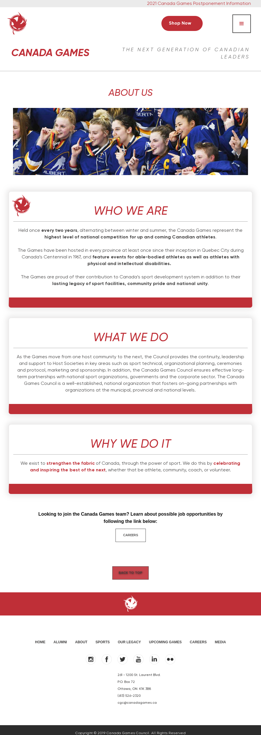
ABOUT (81, 636)
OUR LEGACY (129, 636)
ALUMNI (60, 636)
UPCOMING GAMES (165, 636)
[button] (241, 23)
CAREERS (130, 535)
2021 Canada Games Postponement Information (199, 3)
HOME (40, 636)
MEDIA (220, 636)
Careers (198, 636)
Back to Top (130, 569)
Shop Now (180, 23)
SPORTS (103, 636)
